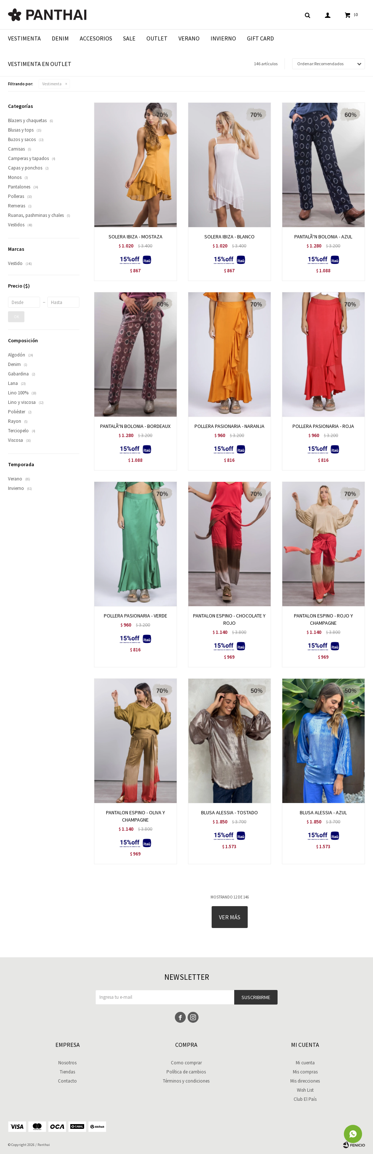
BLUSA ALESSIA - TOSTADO (229, 812)
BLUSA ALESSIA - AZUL (323, 812)
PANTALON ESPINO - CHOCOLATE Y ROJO (229, 619)
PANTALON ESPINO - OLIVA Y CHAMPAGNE (135, 816)
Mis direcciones (305, 1081)
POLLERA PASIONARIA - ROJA (323, 426)
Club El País (305, 1099)
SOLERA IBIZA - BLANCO (229, 236)
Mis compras (305, 1072)
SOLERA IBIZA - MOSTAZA (135, 236)
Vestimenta (24, 38)
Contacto (67, 1081)
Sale (129, 38)
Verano (189, 38)
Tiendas (67, 1072)
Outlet (157, 38)
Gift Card (260, 38)
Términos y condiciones (186, 1081)
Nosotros (67, 1063)
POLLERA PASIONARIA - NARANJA (229, 426)
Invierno (223, 38)
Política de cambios (186, 1072)
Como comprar (186, 1063)
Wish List (305, 1090)
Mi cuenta (305, 1063)
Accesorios (96, 38)
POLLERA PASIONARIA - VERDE (135, 615)
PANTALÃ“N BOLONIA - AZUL (323, 236)
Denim (60, 38)
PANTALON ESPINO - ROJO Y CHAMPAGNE (323, 619)
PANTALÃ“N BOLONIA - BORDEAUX (135, 426)
